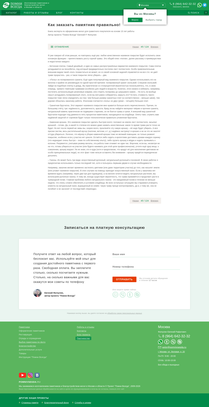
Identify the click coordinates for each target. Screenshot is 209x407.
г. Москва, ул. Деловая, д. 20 (171, 352)
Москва (164, 327)
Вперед (154, 46)
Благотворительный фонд (56, 403)
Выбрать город (154, 20)
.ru (30, 382)
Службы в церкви (83, 403)
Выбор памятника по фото (32, 342)
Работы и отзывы (36, 13)
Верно (135, 20)
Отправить (124, 279)
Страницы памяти (29, 403)
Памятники (24, 327)
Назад (136, 46)
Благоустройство (27, 346)
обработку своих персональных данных (124, 313)
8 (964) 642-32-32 (184, 3)
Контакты (77, 13)
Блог (59, 13)
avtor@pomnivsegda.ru (174, 347)
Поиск (195, 13)
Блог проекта (83, 334)
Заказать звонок (181, 7)
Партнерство (83, 338)
